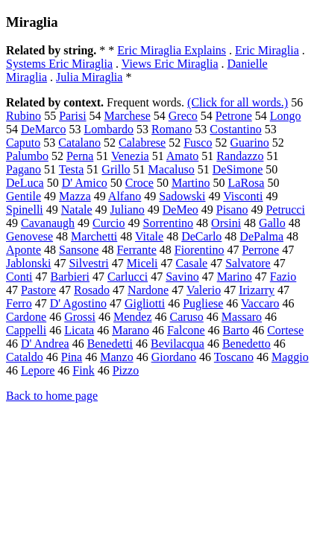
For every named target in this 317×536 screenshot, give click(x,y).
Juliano (127, 209)
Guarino (249, 142)
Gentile (23, 196)
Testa (71, 169)
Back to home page (52, 395)
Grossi (79, 316)
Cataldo (24, 357)
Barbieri (70, 276)
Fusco (197, 142)
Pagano (23, 169)
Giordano (173, 357)
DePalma (261, 236)
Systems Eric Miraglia (59, 63)
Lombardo (109, 129)
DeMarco (43, 129)
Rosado (92, 290)
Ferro (19, 303)
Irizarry (256, 290)
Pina (71, 357)
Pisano (232, 209)
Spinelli (24, 209)
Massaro (242, 316)
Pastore (38, 290)
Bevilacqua (177, 343)
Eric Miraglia (267, 50)
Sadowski (182, 196)
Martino (191, 182)
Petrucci (285, 209)
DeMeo (180, 209)
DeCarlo (201, 236)
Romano (171, 129)
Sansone (78, 249)
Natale (76, 209)
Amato (182, 156)
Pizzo (126, 370)
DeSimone (238, 169)
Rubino (23, 115)
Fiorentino (200, 249)
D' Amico (84, 182)
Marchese (127, 115)
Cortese (285, 330)
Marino (234, 276)
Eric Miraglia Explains (171, 50)
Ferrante (136, 249)
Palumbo (27, 156)
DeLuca (25, 182)
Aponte (23, 249)
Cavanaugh (48, 223)
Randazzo (239, 156)
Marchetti (94, 236)
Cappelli (26, 330)
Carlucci (127, 276)
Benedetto (246, 343)
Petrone (234, 115)
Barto (236, 330)
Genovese (29, 236)
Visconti (243, 196)
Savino (182, 276)
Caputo (23, 142)
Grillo (115, 169)
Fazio (283, 276)
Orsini (226, 223)
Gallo (272, 223)
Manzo (116, 357)
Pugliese (203, 303)
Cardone (26, 316)
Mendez (132, 316)
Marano (130, 330)
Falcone (186, 330)
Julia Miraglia (89, 77)
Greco (183, 115)
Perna (79, 156)
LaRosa (246, 182)
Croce (139, 182)
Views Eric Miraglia (170, 63)
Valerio (203, 290)
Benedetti (110, 343)
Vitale (149, 236)
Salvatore (247, 263)
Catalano (79, 142)
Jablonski (28, 263)
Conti (19, 276)
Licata (79, 330)
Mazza (75, 196)
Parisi (72, 115)
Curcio (108, 223)
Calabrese (142, 142)
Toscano (234, 357)
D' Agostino (78, 303)
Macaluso (171, 169)
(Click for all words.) (237, 102)
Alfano (124, 196)
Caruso (187, 316)
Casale (192, 263)
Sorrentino (168, 223)
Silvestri (88, 263)
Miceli (142, 263)
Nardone (148, 290)
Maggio (290, 357)
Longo (285, 115)
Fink (83, 370)
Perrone (260, 249)
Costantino (235, 129)
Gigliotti (145, 303)
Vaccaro (260, 303)
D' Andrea (45, 343)
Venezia (130, 156)
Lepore (37, 370)
